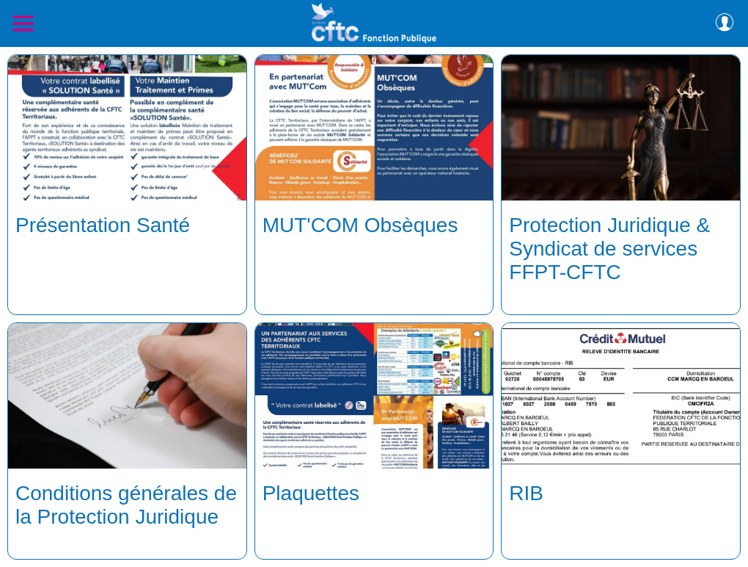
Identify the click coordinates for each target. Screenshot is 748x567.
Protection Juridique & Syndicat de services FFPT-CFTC (609, 249)
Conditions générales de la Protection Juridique (126, 505)
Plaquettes (311, 493)
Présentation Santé (102, 225)
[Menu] (23, 23)
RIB (526, 493)
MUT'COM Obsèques (360, 225)
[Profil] (724, 23)
